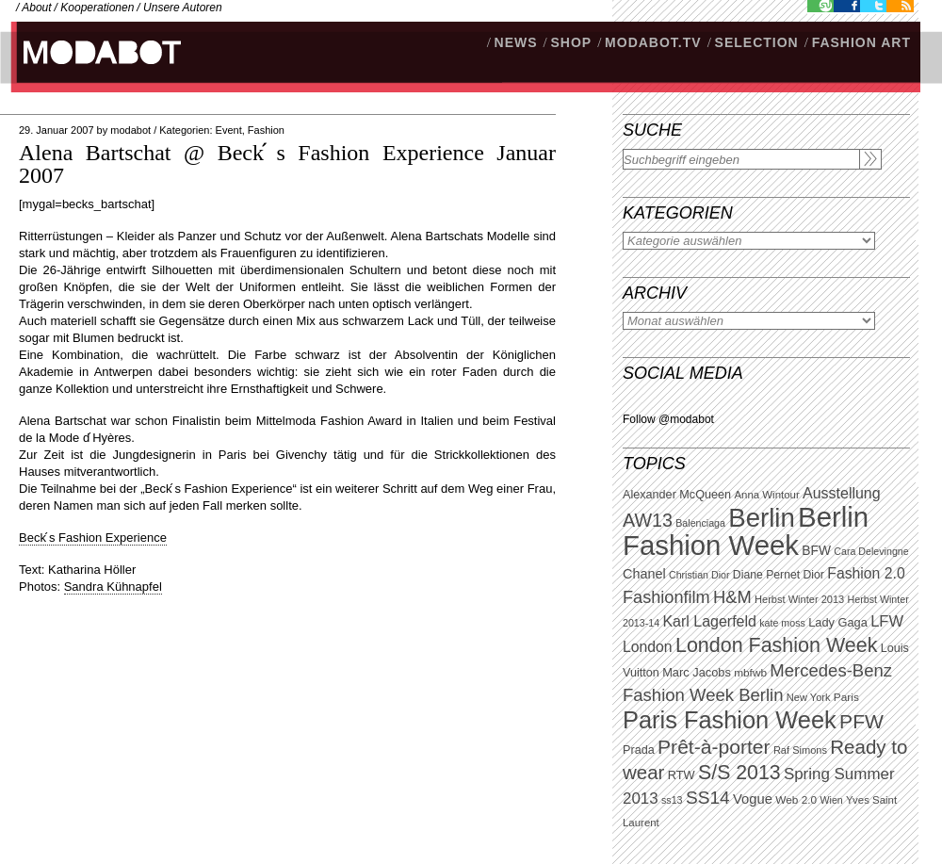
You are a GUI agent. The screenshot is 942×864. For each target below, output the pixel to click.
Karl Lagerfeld (708, 621)
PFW (861, 721)
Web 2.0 (796, 800)
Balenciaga (700, 523)
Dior (814, 574)
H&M (732, 597)
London (648, 647)
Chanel (644, 573)
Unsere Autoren (182, 7)
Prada (639, 750)
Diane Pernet (766, 574)
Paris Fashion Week (729, 720)
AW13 (648, 520)
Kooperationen (97, 7)
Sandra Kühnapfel (113, 586)
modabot (130, 130)
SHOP (571, 42)
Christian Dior (699, 574)
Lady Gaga (838, 622)
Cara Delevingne (871, 551)
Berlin (761, 517)
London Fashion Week (776, 645)
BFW (816, 550)
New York (809, 697)
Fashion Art (861, 42)
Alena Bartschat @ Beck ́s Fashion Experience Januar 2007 (287, 163)
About (36, 7)
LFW (886, 621)
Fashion (266, 130)
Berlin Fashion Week (746, 531)
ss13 (672, 800)
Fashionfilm (666, 597)
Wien (831, 800)
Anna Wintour (766, 494)
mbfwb (750, 672)
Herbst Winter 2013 (799, 599)
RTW (681, 775)
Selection (757, 42)
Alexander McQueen (677, 494)
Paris (846, 697)
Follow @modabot (668, 419)
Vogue (752, 799)
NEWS (516, 42)
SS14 (708, 797)
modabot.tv (653, 42)
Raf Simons (800, 750)
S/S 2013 (739, 772)
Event (229, 130)
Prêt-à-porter (714, 747)
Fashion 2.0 (865, 573)
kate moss (782, 622)
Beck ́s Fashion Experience (93, 537)
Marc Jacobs (696, 672)
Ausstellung (842, 493)
